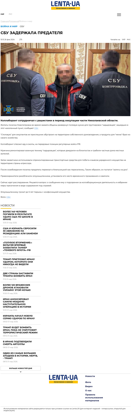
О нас (88, 390)
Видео (89, 386)
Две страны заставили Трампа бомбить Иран (18, 274)
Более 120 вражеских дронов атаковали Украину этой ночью (17, 287)
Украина (14, 21)
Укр (2, 14)
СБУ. (36, 128)
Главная (4, 21)
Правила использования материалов (94, 397)
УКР (123, 40)
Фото (88, 382)
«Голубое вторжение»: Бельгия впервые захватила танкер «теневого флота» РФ (17, 246)
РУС (128, 40)
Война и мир (26, 21)
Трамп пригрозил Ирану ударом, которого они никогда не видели (19, 262)
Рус (10, 14)
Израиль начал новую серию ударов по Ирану (19, 317)
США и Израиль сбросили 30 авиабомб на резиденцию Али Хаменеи (20, 231)
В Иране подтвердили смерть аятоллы (17, 343)
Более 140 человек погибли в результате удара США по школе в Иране (18, 215)
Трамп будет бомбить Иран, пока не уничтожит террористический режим (20, 330)
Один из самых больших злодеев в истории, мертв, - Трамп (20, 356)
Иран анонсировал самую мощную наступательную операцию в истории (17, 303)
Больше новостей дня (20, 368)
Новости (90, 376)
